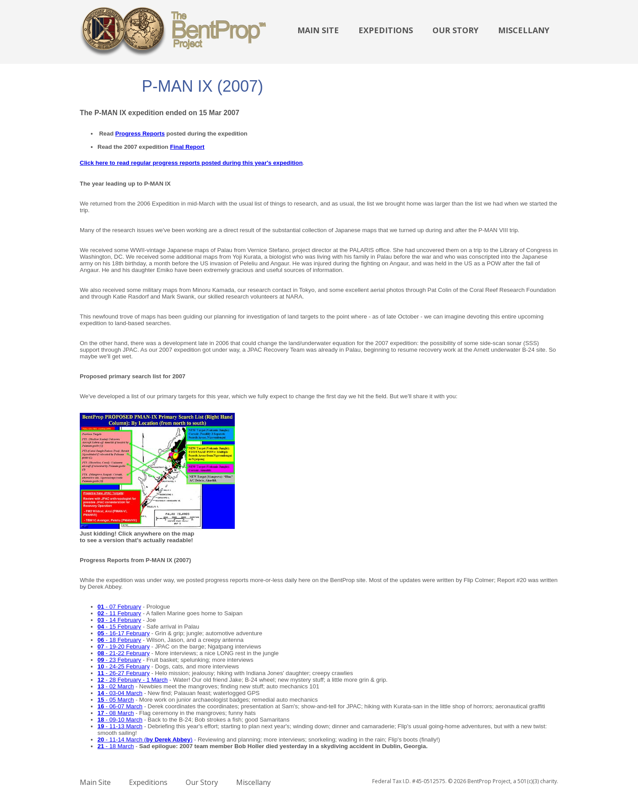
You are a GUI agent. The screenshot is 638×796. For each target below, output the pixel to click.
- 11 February (119, 613)
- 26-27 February (123, 673)
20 (100, 739)
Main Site (318, 30)
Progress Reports (140, 133)
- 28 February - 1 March (132, 679)
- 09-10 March (120, 719)
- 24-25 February (123, 666)
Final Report (187, 147)
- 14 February (119, 620)
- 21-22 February (123, 653)
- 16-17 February (127, 633)
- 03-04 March (123, 693)
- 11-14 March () (148, 739)
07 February (125, 606)
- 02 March (115, 686)
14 (100, 693)
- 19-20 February (123, 646)
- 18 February (119, 640)
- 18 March (115, 746)
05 (100, 633)
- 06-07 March (123, 706)
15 (100, 699)
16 (100, 706)
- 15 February (119, 626)
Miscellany (523, 30)
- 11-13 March (123, 726)
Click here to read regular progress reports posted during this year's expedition (191, 162)
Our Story (455, 30)
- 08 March (119, 713)
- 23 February (119, 659)
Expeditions (385, 30)
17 (100, 713)
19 (100, 726)
